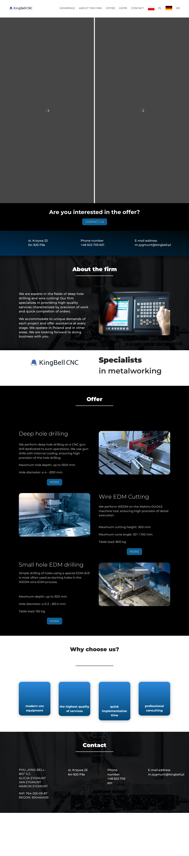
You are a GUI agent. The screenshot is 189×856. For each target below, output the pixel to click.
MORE (54, 429)
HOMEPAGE (67, 8)
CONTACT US (94, 169)
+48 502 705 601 (92, 192)
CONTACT (137, 8)
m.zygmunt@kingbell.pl (153, 192)
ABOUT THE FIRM (90, 8)
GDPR (123, 8)
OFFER (110, 8)
